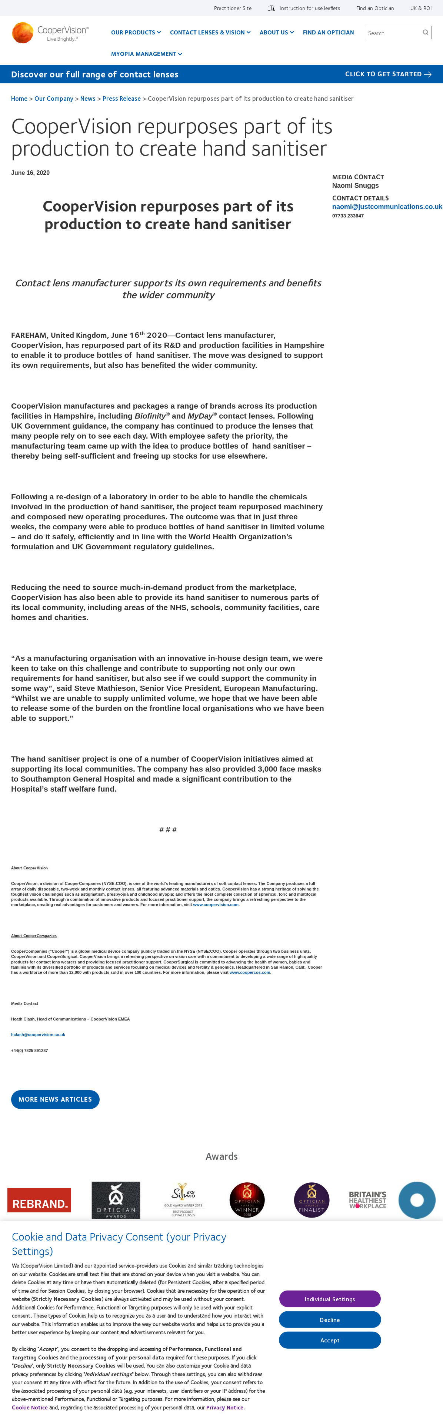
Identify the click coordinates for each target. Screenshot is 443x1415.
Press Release (122, 98)
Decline (330, 1324)
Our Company (53, 98)
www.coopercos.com (250, 972)
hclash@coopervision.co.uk (38, 1034)
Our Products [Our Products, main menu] (133, 32)
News (88, 98)
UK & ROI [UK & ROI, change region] (421, 7)
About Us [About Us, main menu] (274, 32)
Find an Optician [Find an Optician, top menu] (375, 7)
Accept (330, 1344)
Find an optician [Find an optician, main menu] (328, 32)
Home (19, 98)
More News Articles (55, 1099)
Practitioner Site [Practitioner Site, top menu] (233, 7)
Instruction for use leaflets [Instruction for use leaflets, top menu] (310, 7)
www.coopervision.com (216, 904)
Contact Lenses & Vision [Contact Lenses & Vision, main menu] (207, 32)
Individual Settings (330, 1303)
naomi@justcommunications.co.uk (387, 206)
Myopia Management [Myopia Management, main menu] (143, 53)
